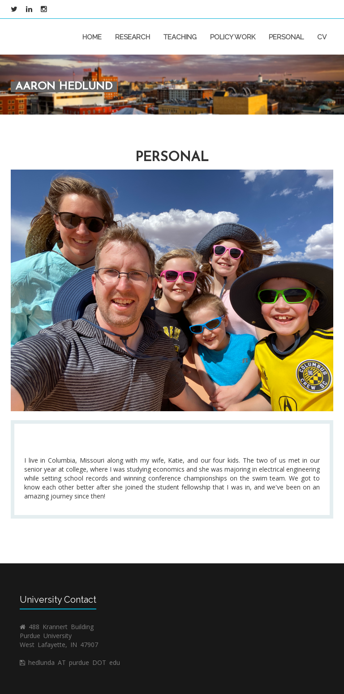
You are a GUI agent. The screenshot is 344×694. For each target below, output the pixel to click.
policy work (232, 37)
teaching (180, 37)
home (92, 37)
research (132, 37)
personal (286, 37)
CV (322, 37)
